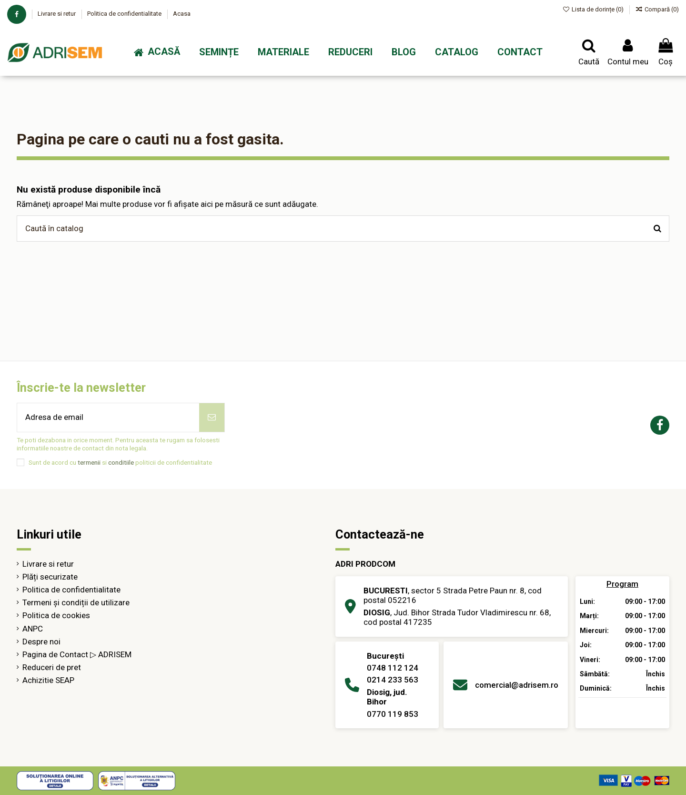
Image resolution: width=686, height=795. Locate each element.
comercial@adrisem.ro (516, 685)
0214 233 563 (392, 679)
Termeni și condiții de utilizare (76, 602)
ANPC (32, 628)
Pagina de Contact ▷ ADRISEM (76, 654)
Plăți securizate (50, 576)
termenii (89, 462)
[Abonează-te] (211, 417)
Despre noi (41, 641)
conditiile (121, 462)
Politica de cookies (56, 615)
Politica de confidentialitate (125, 13)
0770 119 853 (392, 714)
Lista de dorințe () (594, 9)
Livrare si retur (57, 13)
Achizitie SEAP (48, 680)
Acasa (182, 13)
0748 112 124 (392, 668)
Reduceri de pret (51, 667)
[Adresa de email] (108, 417)
